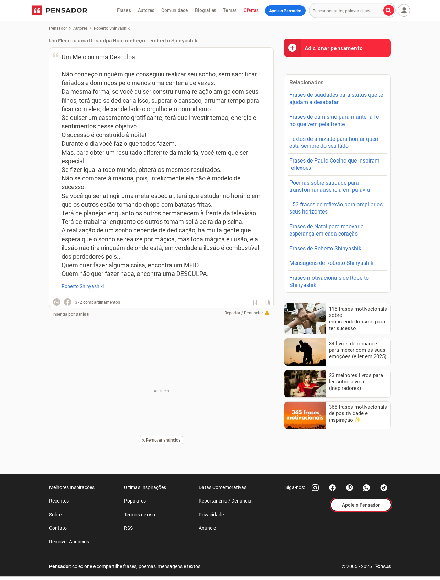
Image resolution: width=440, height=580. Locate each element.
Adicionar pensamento (323, 48)
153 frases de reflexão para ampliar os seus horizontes (336, 208)
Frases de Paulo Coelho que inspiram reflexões (334, 164)
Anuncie (207, 528)
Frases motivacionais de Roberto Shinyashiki (329, 281)
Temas (230, 10)
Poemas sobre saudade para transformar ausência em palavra (329, 186)
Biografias (205, 10)
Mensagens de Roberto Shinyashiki (332, 263)
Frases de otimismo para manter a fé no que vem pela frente (334, 120)
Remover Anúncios (69, 542)
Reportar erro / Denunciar (226, 501)
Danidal (82, 314)
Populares (135, 501)
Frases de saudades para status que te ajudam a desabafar (336, 98)
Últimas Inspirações (145, 487)
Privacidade (211, 514)
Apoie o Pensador (285, 10)
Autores (146, 10)
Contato (58, 528)
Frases (124, 10)
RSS (128, 528)
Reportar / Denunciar (243, 313)
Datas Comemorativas (222, 487)
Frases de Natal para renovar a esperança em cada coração (326, 230)
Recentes (59, 501)
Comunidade (174, 10)
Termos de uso (139, 514)
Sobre (55, 514)
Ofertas (251, 10)
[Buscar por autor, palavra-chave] (388, 10)
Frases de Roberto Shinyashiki (326, 248)
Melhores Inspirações (72, 487)
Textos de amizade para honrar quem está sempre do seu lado (334, 142)
